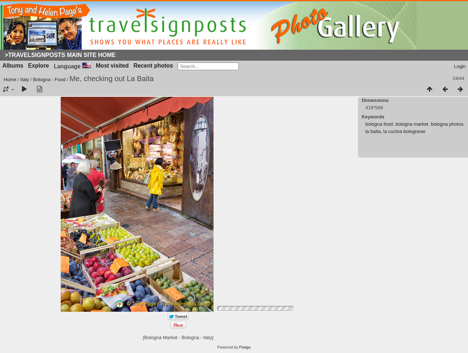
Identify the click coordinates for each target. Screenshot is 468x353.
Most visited (112, 65)
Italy (24, 79)
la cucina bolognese (404, 131)
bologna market (412, 124)
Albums (13, 65)
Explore (38, 65)
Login (460, 66)
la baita (373, 131)
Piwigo (245, 347)
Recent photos (153, 65)
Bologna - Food (49, 79)
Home (10, 79)
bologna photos (447, 124)
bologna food (379, 124)
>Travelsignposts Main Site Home (60, 55)
